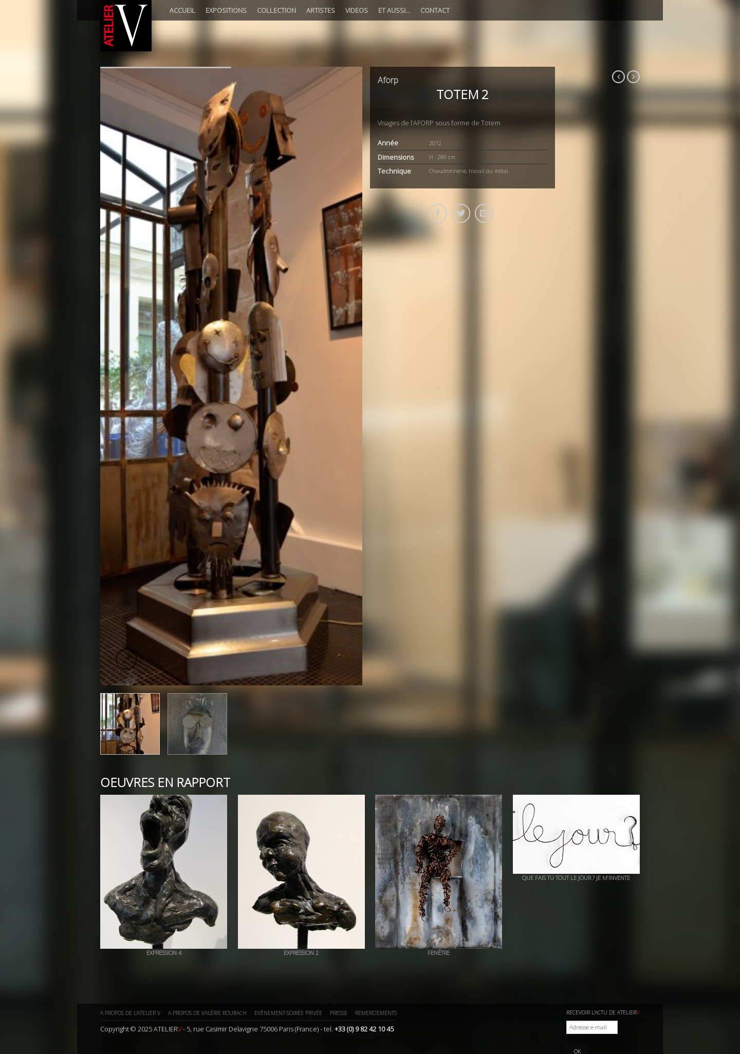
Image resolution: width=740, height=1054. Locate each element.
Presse (338, 1013)
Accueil (182, 10)
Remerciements (376, 1013)
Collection (276, 10)
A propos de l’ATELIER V (130, 1013)
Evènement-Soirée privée (288, 1013)
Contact (435, 10)
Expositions (226, 10)
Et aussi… (394, 10)
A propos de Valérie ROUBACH (207, 1013)
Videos (356, 10)
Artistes (320, 10)
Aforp (388, 80)
